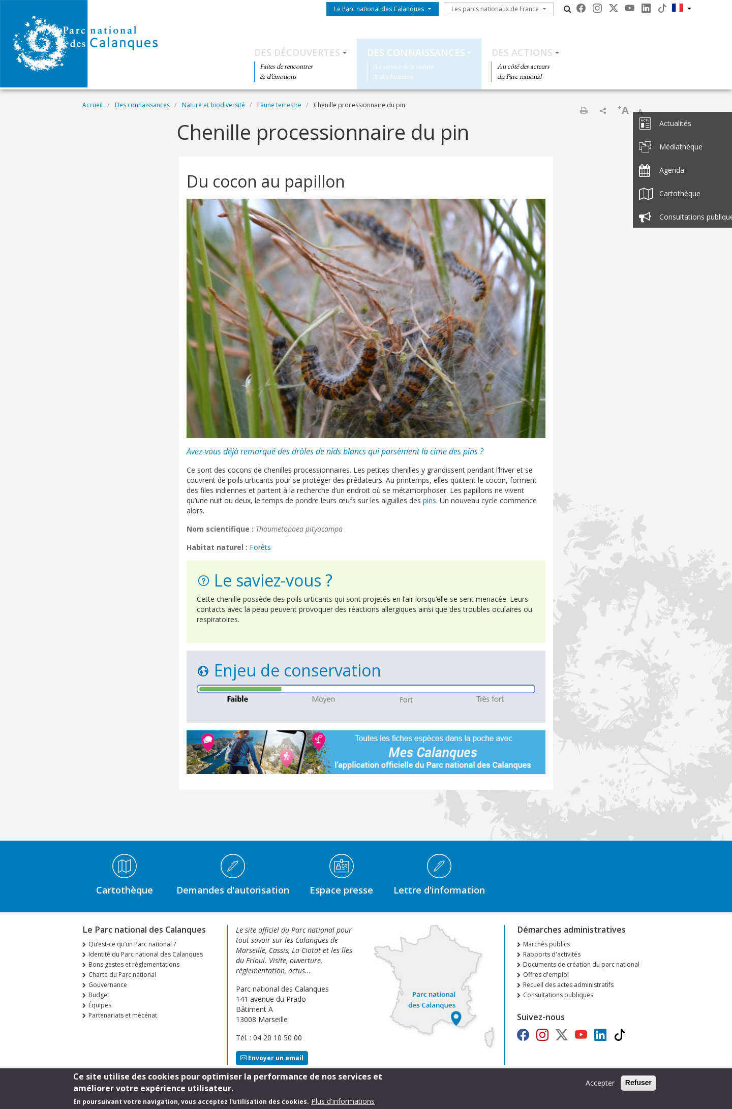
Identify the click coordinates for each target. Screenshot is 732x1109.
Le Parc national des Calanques (379, 9)
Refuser (638, 1086)
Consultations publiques (558, 995)
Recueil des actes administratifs (568, 984)
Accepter (600, 1086)
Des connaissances (416, 52)
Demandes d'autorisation (232, 890)
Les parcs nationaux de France (495, 9)
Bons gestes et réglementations (133, 964)
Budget (98, 995)
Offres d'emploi (546, 974)
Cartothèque (124, 890)
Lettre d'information (439, 890)
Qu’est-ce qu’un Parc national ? (132, 944)
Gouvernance (107, 984)
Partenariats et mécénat (122, 1015)
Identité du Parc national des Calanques (145, 954)
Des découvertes (297, 52)
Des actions (522, 52)
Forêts (260, 547)
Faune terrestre (279, 105)
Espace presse (341, 890)
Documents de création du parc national (581, 964)
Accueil (92, 105)
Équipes (99, 1005)
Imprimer (583, 110)
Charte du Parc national (122, 974)
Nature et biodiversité (213, 105)
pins (470, 451)
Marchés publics (546, 944)
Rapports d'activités (552, 954)
